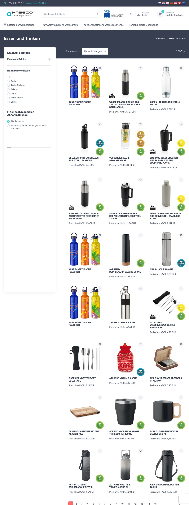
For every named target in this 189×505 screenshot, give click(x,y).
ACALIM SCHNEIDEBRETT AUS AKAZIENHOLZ (84, 423)
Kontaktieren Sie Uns (36, 3)
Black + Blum (18, 98)
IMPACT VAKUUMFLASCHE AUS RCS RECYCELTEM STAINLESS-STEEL (165, 213)
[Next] (179, 491)
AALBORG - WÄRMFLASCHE (123, 370)
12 (135, 491)
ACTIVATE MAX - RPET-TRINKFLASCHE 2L (121, 474)
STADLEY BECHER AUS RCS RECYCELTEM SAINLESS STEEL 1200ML (125, 213)
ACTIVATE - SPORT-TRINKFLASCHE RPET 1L (81, 474)
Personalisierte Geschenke (143, 25)
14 (149, 491)
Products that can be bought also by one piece (29, 127)
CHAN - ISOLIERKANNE (161, 264)
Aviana (15, 89)
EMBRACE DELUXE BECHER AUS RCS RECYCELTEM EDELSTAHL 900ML (164, 159)
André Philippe (19, 85)
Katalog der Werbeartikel (19, 25)
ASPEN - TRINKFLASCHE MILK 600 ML (165, 103)
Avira (14, 93)
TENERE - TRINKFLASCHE (122, 316)
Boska (14, 102)
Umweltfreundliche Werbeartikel (60, 25)
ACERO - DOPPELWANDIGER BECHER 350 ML (164, 423)
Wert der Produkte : (175, 14)
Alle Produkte (18, 121)
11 (129, 491)
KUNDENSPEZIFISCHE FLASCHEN (80, 103)
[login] (144, 14)
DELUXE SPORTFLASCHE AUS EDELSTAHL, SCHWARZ (84, 157)
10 (122, 491)
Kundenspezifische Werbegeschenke (104, 25)
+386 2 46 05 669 (16, 3)
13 (142, 491)
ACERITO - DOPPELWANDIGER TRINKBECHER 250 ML (124, 423)
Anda (14, 81)
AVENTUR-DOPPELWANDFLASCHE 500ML (125, 265)
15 (155, 491)
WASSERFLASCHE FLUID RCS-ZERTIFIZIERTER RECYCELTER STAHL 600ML (124, 104)
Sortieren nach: (73, 51)
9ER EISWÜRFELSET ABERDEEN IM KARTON (166, 371)
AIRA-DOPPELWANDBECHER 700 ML (164, 474)
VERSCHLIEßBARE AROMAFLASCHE (119, 157)
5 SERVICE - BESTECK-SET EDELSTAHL (82, 371)
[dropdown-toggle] (160, 14)
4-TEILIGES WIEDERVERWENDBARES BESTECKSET (162, 319)
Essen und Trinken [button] (29, 59)
